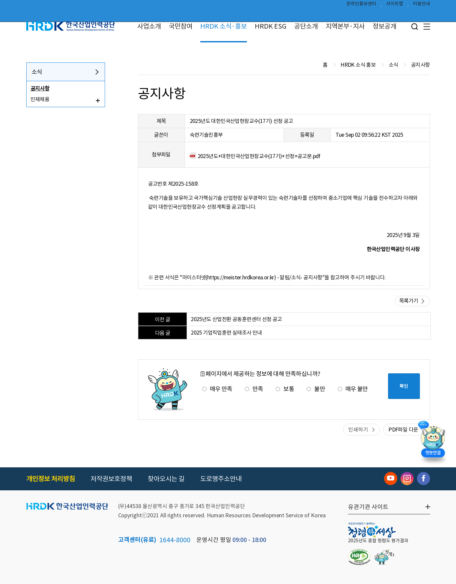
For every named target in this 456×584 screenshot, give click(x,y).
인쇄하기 (358, 429)
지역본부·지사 (345, 26)
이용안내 (421, 5)
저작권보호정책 (111, 479)
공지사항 (40, 88)
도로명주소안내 (221, 479)
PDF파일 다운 (403, 429)
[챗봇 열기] (433, 443)
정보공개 (384, 26)
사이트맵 (394, 5)
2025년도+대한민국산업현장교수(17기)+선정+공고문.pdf (259, 156)
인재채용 (40, 99)
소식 (37, 72)
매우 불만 (353, 389)
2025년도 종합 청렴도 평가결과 (378, 541)
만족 (254, 389)
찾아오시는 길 (166, 479)
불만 (316, 389)
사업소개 (149, 26)
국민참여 (180, 26)
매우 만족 (217, 389)
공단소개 (306, 26)
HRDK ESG (270, 26)
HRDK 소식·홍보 (223, 26)
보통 (285, 389)
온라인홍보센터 (361, 5)
